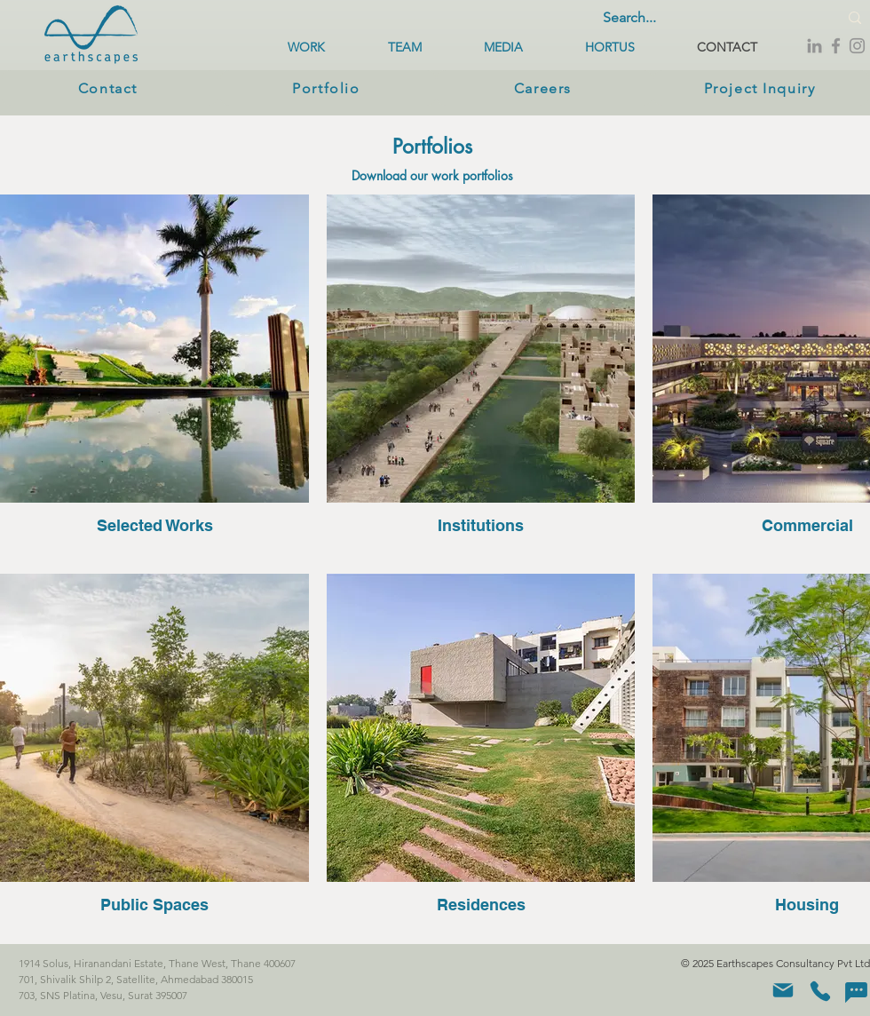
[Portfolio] (328, 88)
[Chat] (855, 992)
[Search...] (704, 18)
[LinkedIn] (814, 46)
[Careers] (544, 88)
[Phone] (820, 991)
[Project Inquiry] (761, 88)
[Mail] (783, 990)
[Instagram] (857, 46)
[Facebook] (836, 46)
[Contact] (110, 88)
